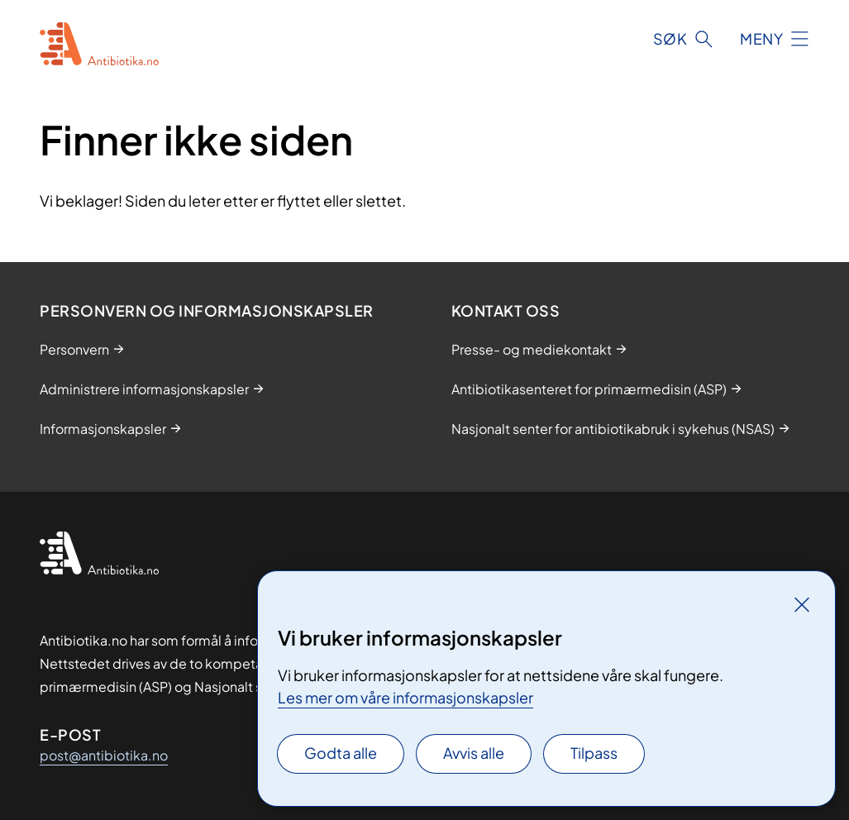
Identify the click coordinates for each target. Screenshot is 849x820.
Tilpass (594, 752)
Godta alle (340, 752)
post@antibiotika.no (104, 755)
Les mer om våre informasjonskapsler (405, 697)
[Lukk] (802, 604)
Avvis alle (473, 752)
